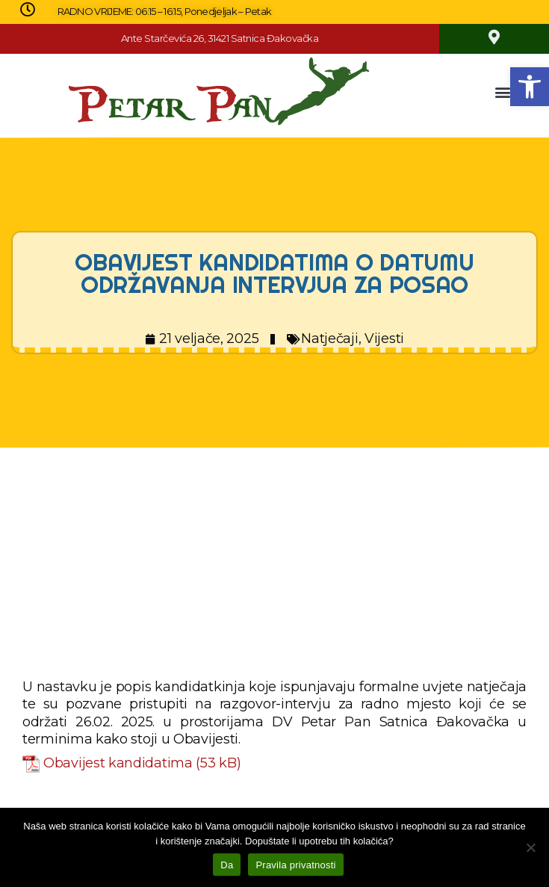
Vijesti (384, 338)
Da (226, 865)
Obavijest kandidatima (118, 763)
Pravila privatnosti (295, 865)
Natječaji (329, 338)
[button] (529, 86)
